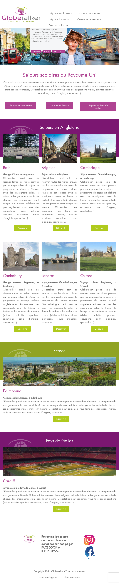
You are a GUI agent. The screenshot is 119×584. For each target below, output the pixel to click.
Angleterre (36, 51)
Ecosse (46, 51)
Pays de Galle (58, 51)
